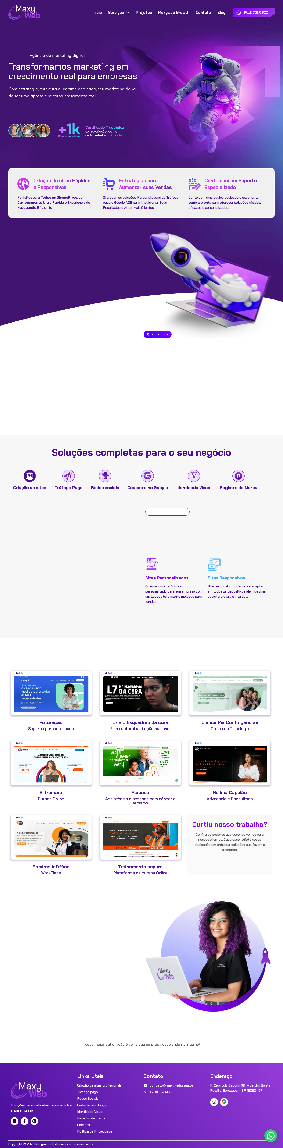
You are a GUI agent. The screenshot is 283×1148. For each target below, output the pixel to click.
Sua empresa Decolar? (63, 911)
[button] (270, 1135)
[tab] (29, 480)
